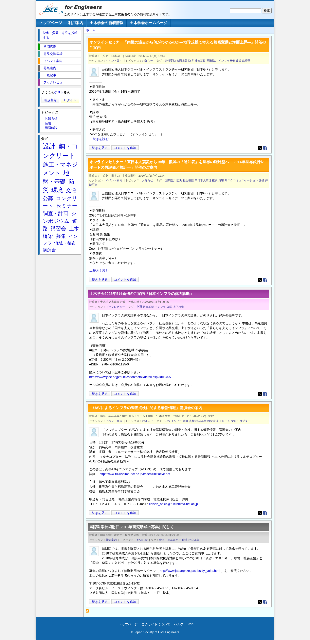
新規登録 (50, 100)
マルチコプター (240, 421)
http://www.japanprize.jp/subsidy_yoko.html (190, 570)
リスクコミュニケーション (241, 180)
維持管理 (212, 421)
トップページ (50, 23)
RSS (191, 624)
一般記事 (50, 75)
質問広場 (50, 46)
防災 (191, 60)
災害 (221, 180)
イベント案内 (114, 60)
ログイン (70, 100)
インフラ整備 (226, 60)
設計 (49, 146)
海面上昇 (182, 60)
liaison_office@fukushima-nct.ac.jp (173, 504)
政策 (238, 60)
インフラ (160, 306)
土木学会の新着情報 (106, 23)
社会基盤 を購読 (88, 612)
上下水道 (178, 306)
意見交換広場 (53, 54)
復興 (215, 180)
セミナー (66, 206)
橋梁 (48, 236)
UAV (167, 421)
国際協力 (212, 60)
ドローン (224, 421)
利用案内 (75, 23)
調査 (185, 421)
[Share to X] (260, 148)
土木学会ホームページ (148, 23)
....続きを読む (99, 139)
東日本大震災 (203, 180)
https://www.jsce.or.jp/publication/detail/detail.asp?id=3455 (130, 377)
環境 (185, 539)
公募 (48, 198)
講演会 (49, 249)
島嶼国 (246, 60)
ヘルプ (179, 624)
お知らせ (147, 60)
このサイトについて (156, 624)
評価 (261, 180)
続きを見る (100, 147)
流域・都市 (65, 243)
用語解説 (51, 128)
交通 (139, 306)
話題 (48, 123)
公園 (169, 306)
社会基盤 (200, 60)
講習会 (58, 228)
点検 (192, 421)
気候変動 (170, 60)
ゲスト (59, 92)
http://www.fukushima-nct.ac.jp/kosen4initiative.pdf (135, 474)
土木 (74, 228)
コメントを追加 (125, 148)
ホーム (91, 30)
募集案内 (111, 539)
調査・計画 (55, 213)
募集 (61, 236)
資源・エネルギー (170, 539)
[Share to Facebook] (265, 148)
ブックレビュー (115, 306)
